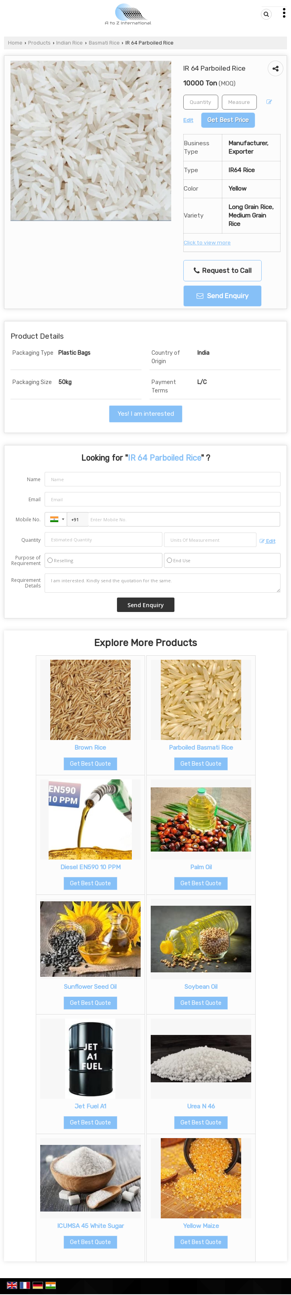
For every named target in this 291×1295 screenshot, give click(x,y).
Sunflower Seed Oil (90, 986)
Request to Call (223, 270)
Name (34, 479)
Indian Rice (69, 43)
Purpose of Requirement (26, 560)
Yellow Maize (201, 1226)
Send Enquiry (222, 296)
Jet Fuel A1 (90, 1106)
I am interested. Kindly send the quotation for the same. (163, 583)
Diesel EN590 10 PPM (90, 867)
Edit (267, 541)
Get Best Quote (90, 763)
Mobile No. (28, 519)
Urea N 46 (201, 1106)
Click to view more (207, 242)
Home (15, 43)
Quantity (31, 540)
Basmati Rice (104, 43)
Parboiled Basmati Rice (201, 747)
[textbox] (239, 102)
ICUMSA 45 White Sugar (90, 1226)
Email (35, 499)
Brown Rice (90, 747)
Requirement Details (26, 583)
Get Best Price (228, 120)
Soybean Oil (200, 986)
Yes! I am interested (145, 413)
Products (39, 43)
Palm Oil (201, 867)
